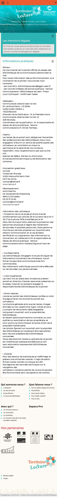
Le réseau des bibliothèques (11, 396)
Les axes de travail (9, 390)
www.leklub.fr (9, 184)
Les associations (8, 412)
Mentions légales (8, 475)
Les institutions (8, 415)
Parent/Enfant (35, 390)
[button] (55, 2)
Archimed (15, 495)
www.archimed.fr (11, 204)
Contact (5, 478)
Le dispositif (7, 388)
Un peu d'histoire (8, 393)
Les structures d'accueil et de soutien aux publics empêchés (14, 419)
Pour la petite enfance (38, 393)
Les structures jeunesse (10, 410)
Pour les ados (35, 399)
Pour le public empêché (38, 396)
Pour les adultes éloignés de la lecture (42, 388)
